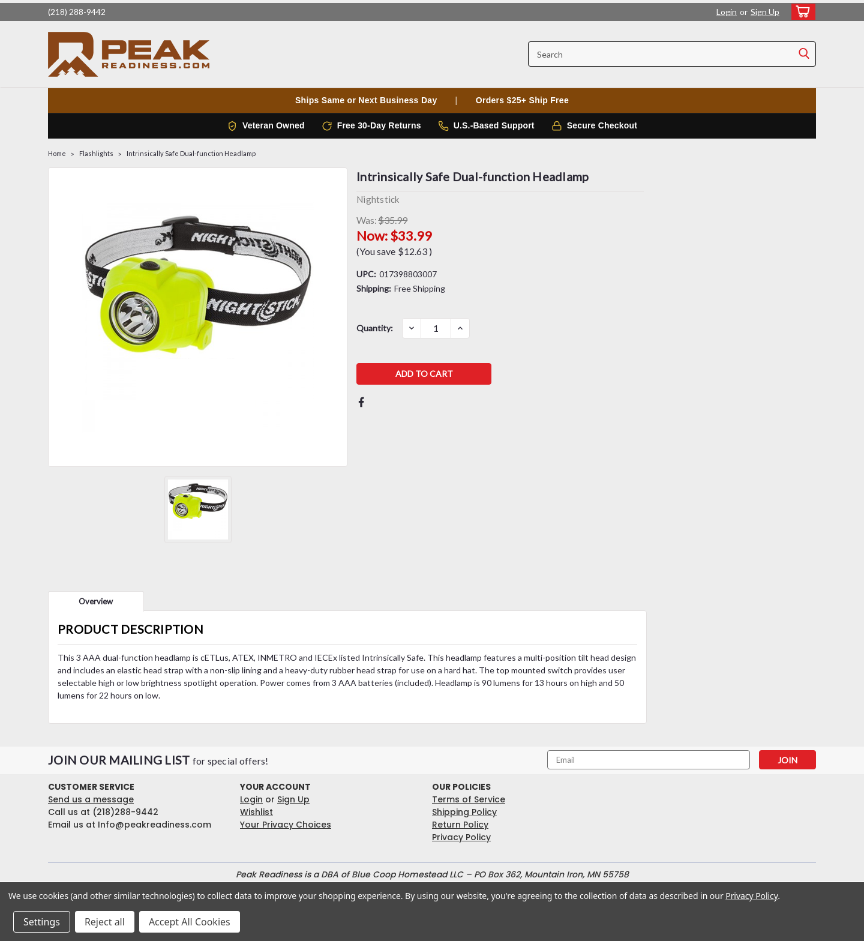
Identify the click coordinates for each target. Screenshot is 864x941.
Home (57, 153)
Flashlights (96, 153)
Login (726, 12)
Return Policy (460, 825)
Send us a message (91, 799)
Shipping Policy (464, 812)
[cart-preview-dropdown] (800, 12)
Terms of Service (468, 799)
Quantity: (374, 328)
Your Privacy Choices (285, 825)
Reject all (105, 921)
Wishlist (256, 812)
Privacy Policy (461, 837)
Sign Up (765, 12)
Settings (41, 921)
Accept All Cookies (189, 921)
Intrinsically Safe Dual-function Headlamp (191, 153)
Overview (96, 601)
